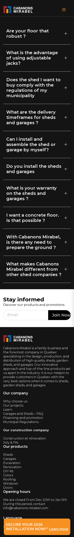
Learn (7, 409)
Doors (7, 488)
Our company (15, 393)
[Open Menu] (64, 9)
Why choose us (15, 401)
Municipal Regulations (20, 422)
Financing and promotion (23, 418)
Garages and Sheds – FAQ (23, 414)
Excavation (11, 463)
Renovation (12, 467)
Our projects (13, 405)
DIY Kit (8, 471)
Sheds (8, 455)
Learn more (58, 529)
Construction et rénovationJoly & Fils (24, 440)
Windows (10, 483)
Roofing (9, 479)
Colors (8, 475)
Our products (15, 447)
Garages (9, 459)
